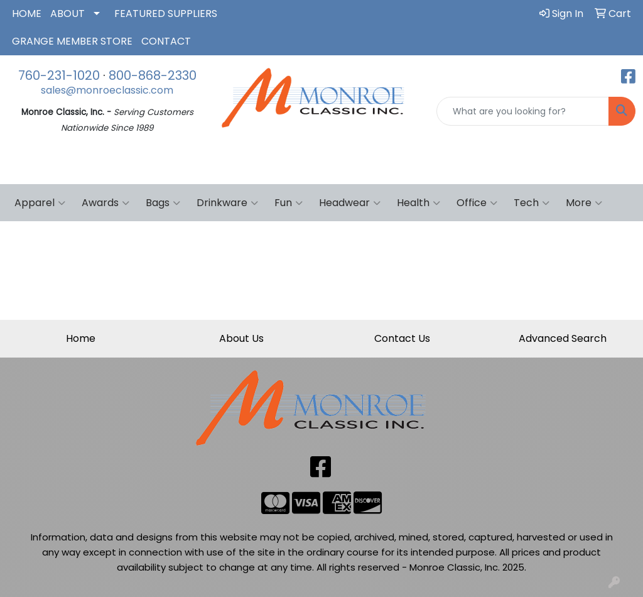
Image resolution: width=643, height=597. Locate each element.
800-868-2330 (153, 75)
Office (477, 203)
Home (80, 338)
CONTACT (166, 41)
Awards (105, 203)
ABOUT (67, 13)
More (584, 203)
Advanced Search (563, 338)
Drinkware (227, 203)
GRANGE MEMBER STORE (72, 41)
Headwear (350, 203)
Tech (531, 203)
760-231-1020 (59, 75)
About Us (241, 338)
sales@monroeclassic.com (107, 90)
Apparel (39, 203)
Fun (288, 203)
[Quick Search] (522, 111)
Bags (163, 203)
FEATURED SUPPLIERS (165, 13)
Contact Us (402, 338)
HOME (26, 13)
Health (418, 203)
